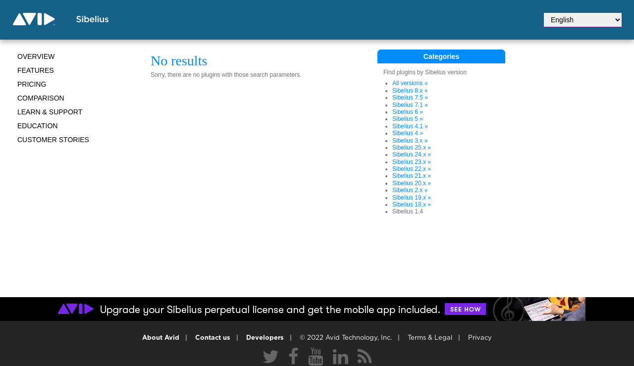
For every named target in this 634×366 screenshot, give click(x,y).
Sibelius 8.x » (409, 90)
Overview (35, 56)
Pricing (31, 84)
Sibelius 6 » (407, 111)
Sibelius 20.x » (411, 183)
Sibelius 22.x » (411, 168)
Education (37, 126)
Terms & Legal (430, 338)
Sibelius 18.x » (411, 204)
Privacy (480, 338)
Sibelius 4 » (407, 133)
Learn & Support (49, 112)
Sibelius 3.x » (409, 140)
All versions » (409, 83)
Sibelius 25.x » (411, 147)
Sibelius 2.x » (409, 190)
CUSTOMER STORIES (53, 140)
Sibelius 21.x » (411, 175)
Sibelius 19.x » (411, 197)
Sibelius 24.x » (411, 154)
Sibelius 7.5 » (410, 97)
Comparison (40, 98)
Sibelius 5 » (407, 118)
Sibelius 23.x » (411, 161)
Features (35, 70)
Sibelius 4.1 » (410, 126)
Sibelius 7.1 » (410, 105)
